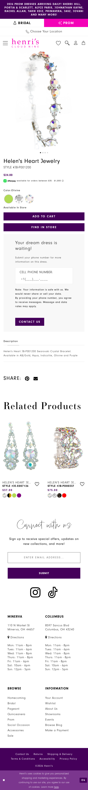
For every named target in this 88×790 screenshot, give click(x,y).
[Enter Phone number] (42, 279)
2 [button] (43, 152)
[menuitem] (22, 23)
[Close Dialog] (4, 780)
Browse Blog (53, 725)
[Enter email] (44, 557)
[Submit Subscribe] (44, 573)
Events (49, 719)
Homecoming (17, 697)
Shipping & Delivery (60, 754)
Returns (38, 754)
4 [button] (47, 152)
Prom (11, 719)
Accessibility (47, 758)
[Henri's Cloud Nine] (25, 43)
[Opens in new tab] (16, 637)
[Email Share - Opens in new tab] (35, 378)
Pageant (13, 708)
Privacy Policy (68, 758)
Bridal (12, 703)
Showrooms (53, 714)
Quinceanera (16, 714)
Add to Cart (44, 216)
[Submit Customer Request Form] (29, 322)
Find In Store (44, 227)
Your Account (54, 697)
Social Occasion (19, 725)
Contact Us (22, 754)
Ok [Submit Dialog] (83, 780)
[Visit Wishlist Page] (58, 43)
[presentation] (21, 447)
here (56, 786)
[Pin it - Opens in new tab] (27, 378)
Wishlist (50, 703)
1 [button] (40, 152)
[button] (5, 43)
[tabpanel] (44, 99)
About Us (51, 708)
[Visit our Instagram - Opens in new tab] (35, 592)
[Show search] (67, 43)
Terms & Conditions (23, 758)
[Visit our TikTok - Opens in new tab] (53, 592)
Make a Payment (57, 730)
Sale (11, 735)
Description (11, 341)
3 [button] (45, 152)
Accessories (16, 730)
